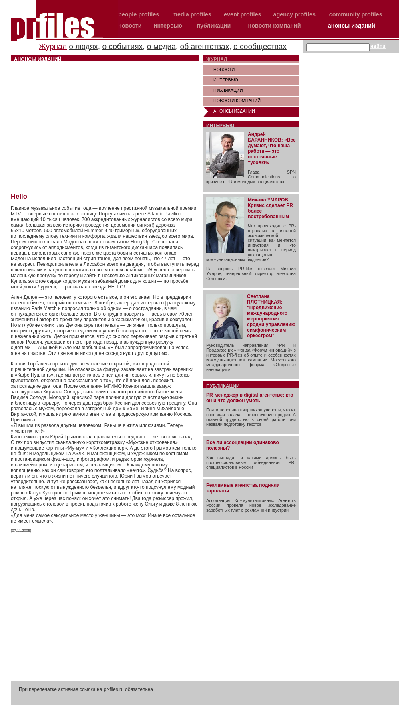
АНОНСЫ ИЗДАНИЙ (234, 111)
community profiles (355, 14)
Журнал (53, 46)
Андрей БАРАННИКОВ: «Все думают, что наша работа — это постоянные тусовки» (272, 148)
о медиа (161, 46)
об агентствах (204, 46)
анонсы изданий (351, 25)
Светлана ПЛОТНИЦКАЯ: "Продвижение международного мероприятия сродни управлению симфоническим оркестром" (271, 316)
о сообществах (260, 46)
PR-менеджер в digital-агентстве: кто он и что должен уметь (249, 397)
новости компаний (274, 25)
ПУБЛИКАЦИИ (228, 90)
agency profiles (294, 14)
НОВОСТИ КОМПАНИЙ (237, 100)
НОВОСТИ (224, 69)
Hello (19, 196)
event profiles (242, 14)
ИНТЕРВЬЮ (225, 79)
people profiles (138, 14)
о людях (83, 46)
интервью (168, 25)
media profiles (191, 14)
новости (130, 25)
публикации (214, 25)
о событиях (122, 46)
